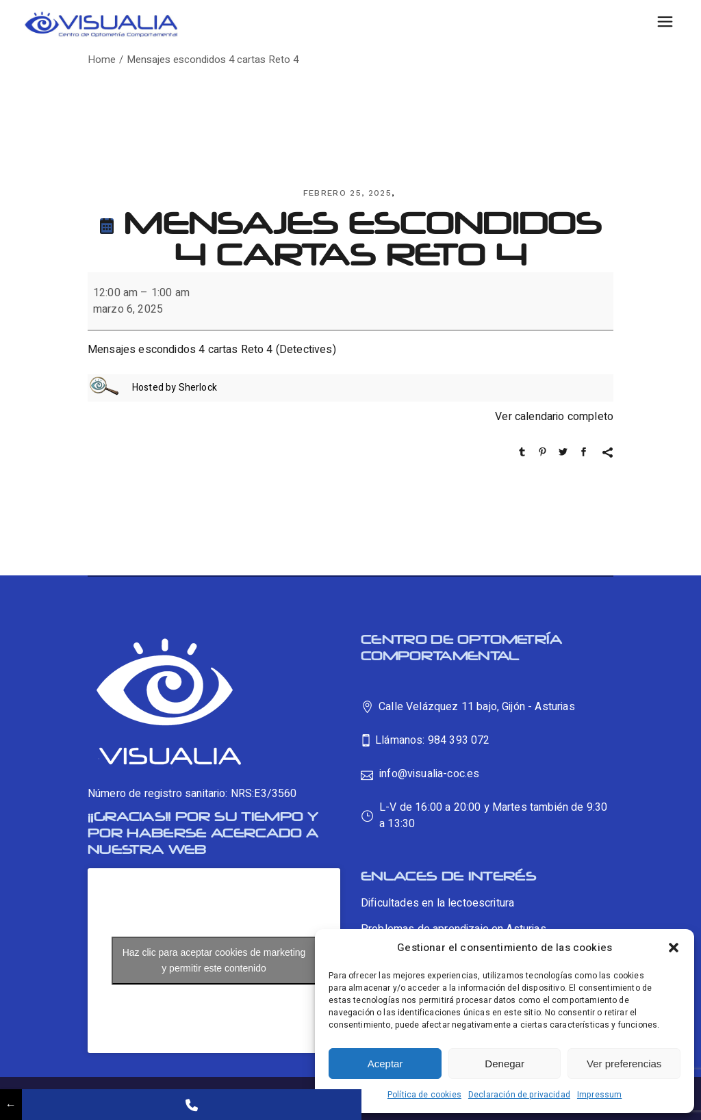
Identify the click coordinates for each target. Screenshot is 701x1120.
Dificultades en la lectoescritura (437, 903)
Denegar (504, 1063)
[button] (673, 947)
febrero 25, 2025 (347, 193)
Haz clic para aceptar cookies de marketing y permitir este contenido (214, 960)
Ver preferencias (624, 1063)
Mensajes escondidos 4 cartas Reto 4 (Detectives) (212, 349)
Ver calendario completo (554, 416)
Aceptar (385, 1063)
